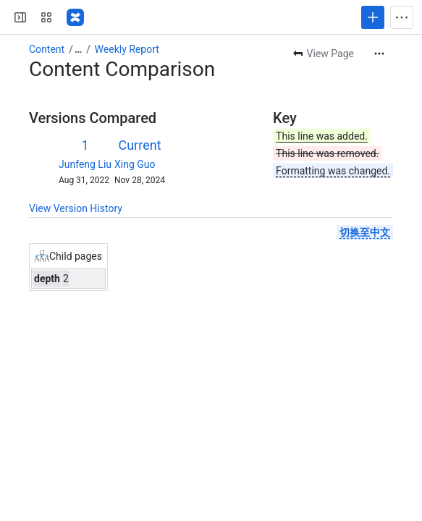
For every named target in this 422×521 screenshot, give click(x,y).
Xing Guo (135, 164)
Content (46, 49)
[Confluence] (75, 17)
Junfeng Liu (85, 164)
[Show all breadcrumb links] (78, 49)
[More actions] (379, 53)
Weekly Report (127, 49)
